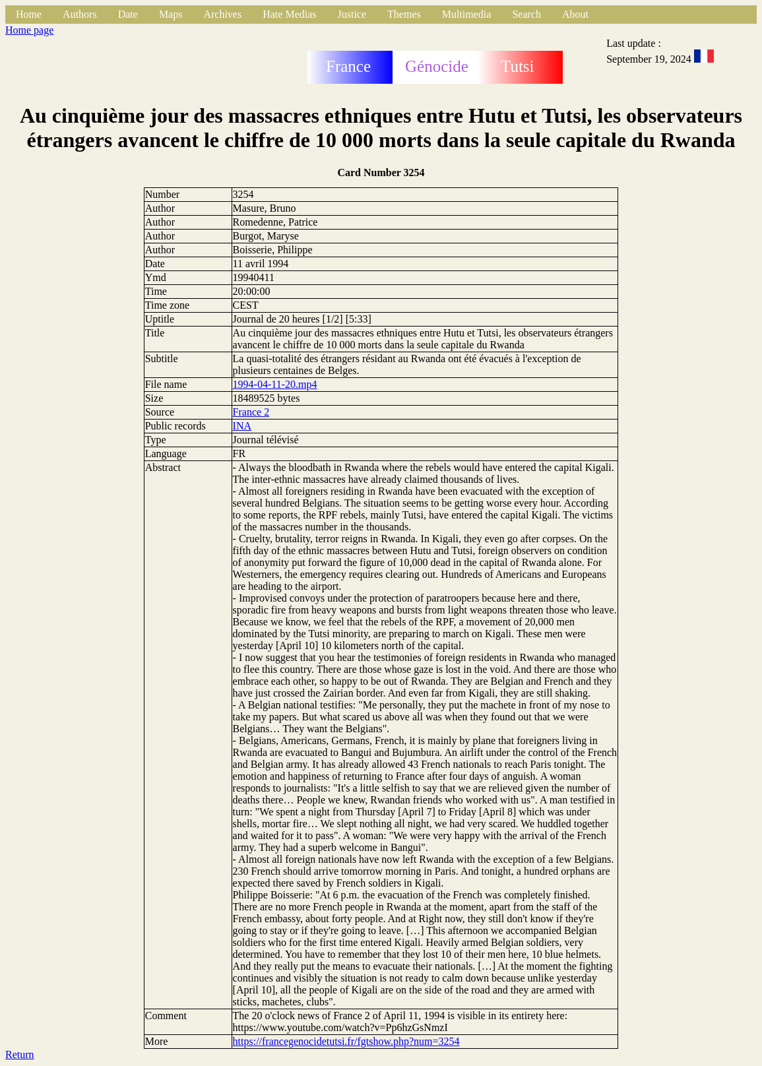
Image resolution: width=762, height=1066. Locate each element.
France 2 (251, 412)
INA (242, 425)
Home (29, 14)
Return (19, 1054)
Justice (352, 14)
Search (526, 14)
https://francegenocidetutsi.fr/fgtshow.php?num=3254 (346, 1041)
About (575, 14)
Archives (222, 14)
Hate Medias (289, 14)
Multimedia (467, 14)
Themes (404, 14)
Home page (29, 30)
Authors (80, 14)
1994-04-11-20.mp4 (275, 384)
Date (128, 14)
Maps (171, 14)
